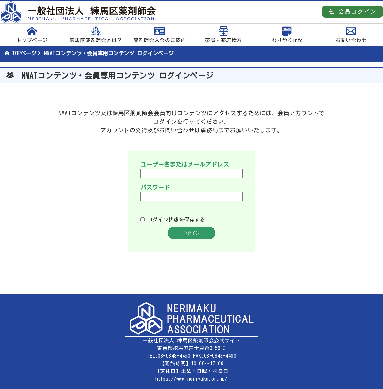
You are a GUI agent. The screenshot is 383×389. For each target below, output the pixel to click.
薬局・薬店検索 (223, 35)
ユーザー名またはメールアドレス (184, 164)
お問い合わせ (351, 35)
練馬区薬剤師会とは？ (96, 35)
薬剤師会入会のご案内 (160, 35)
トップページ (32, 35)
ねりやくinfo (287, 35)
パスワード (155, 187)
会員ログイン (352, 11)
